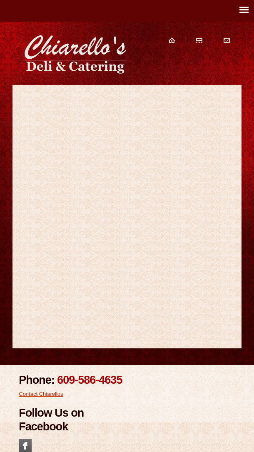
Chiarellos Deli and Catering (75, 54)
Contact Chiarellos (41, 394)
